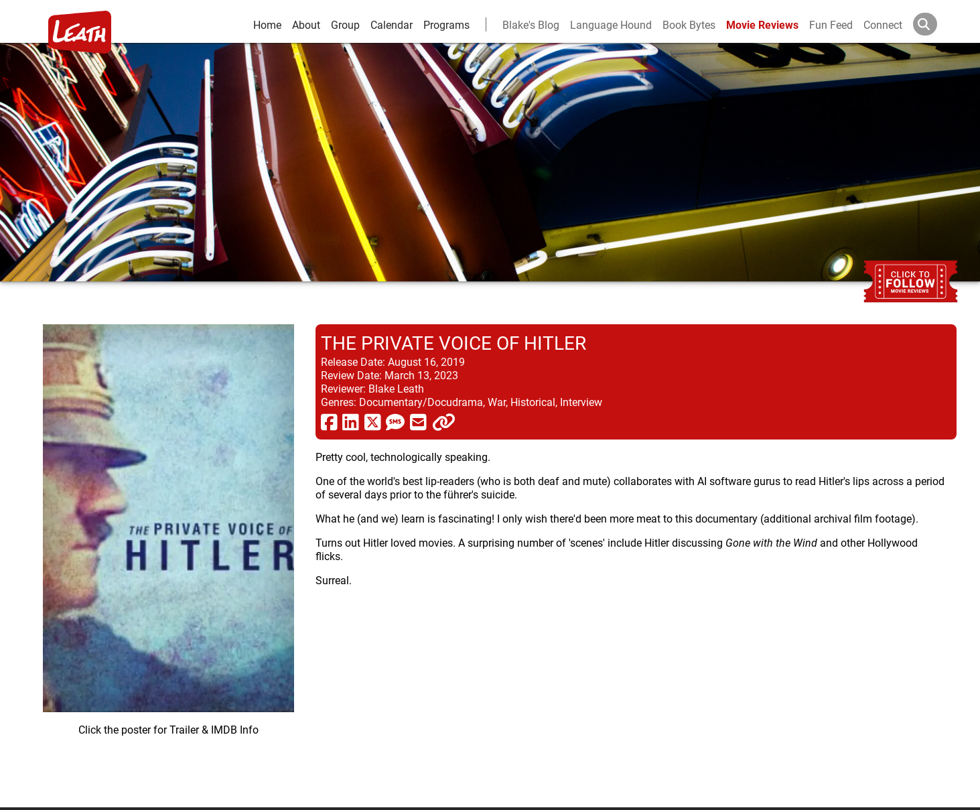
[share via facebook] (329, 421)
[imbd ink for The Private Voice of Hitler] (168, 555)
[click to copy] (444, 421)
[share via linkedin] (350, 421)
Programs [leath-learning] (446, 24)
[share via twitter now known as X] (372, 421)
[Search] (935, 24)
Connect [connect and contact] (882, 24)
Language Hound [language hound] (611, 24)
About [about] (306, 24)
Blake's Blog (530, 24)
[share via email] (418, 421)
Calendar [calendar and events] (391, 24)
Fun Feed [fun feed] (831, 24)
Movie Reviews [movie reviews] (762, 24)
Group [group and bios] (345, 24)
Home (267, 24)
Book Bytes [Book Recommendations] (688, 24)
